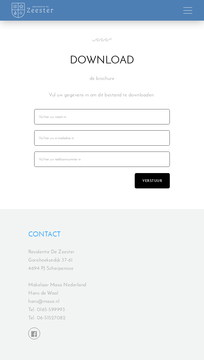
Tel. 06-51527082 (46, 317)
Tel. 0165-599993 (46, 309)
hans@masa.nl (43, 301)
